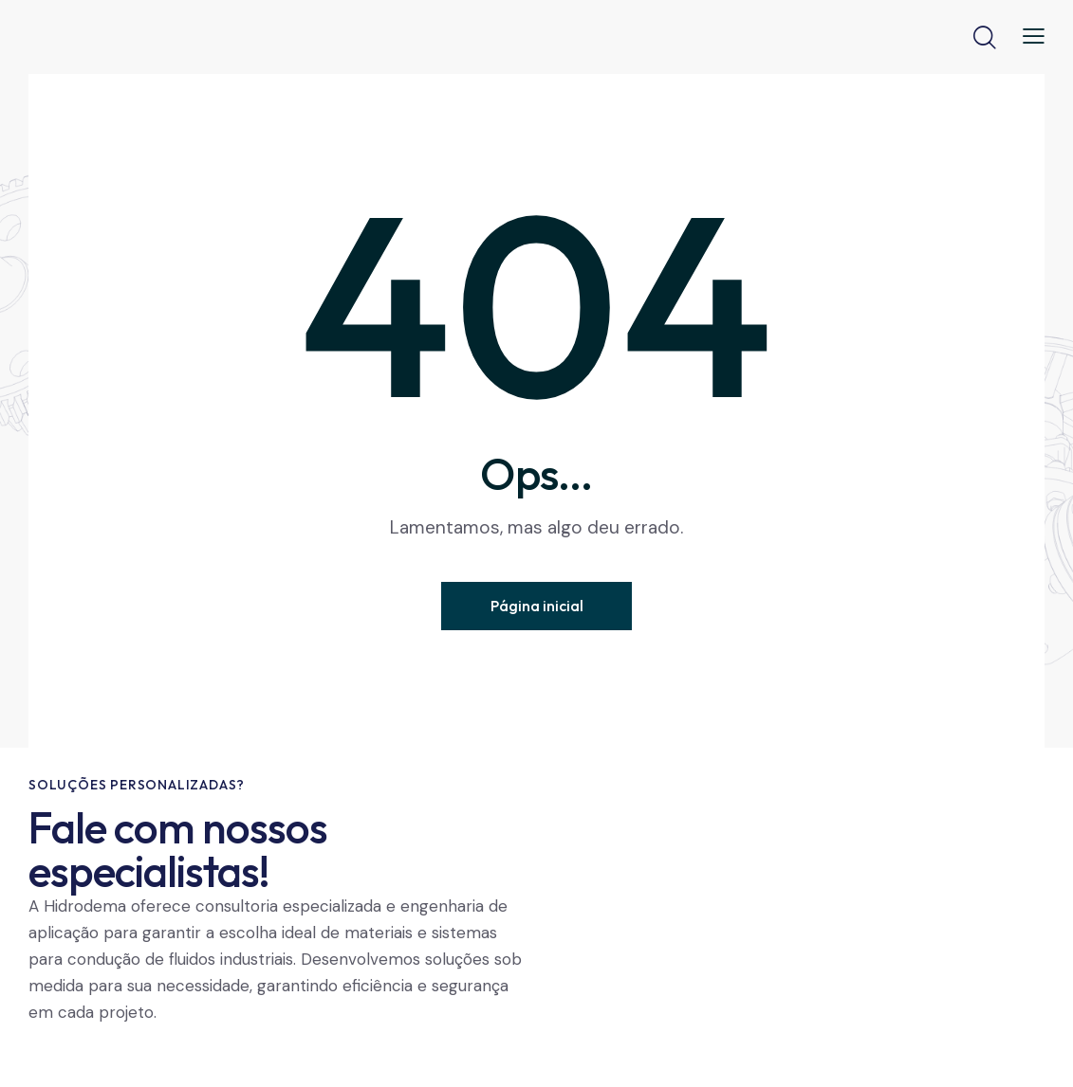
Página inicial (536, 605)
